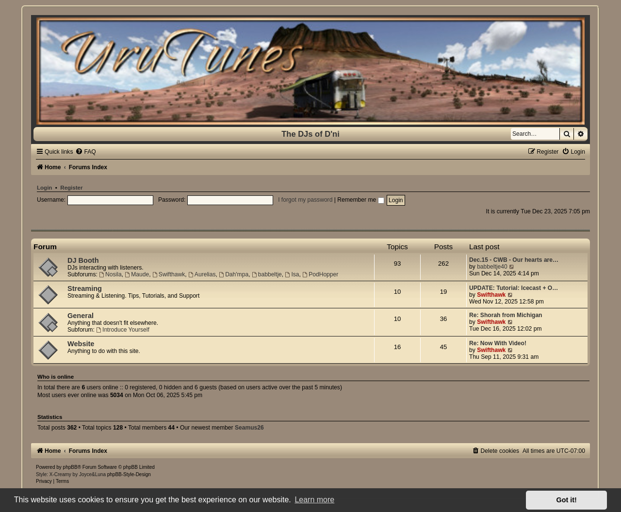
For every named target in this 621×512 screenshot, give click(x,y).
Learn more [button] (314, 500)
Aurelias (202, 274)
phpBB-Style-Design (129, 474)
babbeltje (267, 274)
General (80, 316)
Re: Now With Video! (497, 343)
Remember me (360, 199)
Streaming (84, 288)
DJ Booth (83, 260)
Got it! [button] (566, 500)
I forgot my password (305, 199)
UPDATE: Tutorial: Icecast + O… (513, 288)
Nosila (110, 274)
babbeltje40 (492, 266)
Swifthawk (168, 274)
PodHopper (320, 274)
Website (80, 344)
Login (44, 188)
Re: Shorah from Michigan (505, 315)
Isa (292, 274)
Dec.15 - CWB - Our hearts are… (513, 259)
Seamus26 (249, 427)
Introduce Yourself (122, 329)
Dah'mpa (233, 274)
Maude (137, 274)
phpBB (70, 467)
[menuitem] (85, 151)
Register (71, 188)
